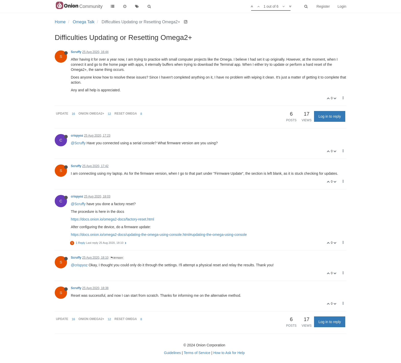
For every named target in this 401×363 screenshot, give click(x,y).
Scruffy (76, 52)
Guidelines (172, 353)
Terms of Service (197, 353)
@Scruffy (78, 143)
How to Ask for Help (229, 353)
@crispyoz (117, 258)
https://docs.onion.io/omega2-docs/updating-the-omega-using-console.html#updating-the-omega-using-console (159, 235)
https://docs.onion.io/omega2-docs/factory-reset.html (112, 219)
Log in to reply (329, 116)
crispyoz (77, 135)
